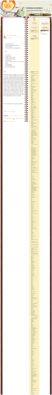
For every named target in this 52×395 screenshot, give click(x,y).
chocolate (32, 124)
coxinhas (32, 143)
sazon (31, 357)
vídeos (32, 387)
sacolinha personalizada (34, 348)
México (32, 271)
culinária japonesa (33, 150)
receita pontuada (33, 330)
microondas (32, 275)
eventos (32, 195)
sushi (31, 370)
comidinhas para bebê (33, 132)
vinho (31, 389)
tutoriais (32, 377)
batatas (32, 93)
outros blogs (32, 288)
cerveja (32, 121)
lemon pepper (32, 255)
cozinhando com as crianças (34, 144)
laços (31, 234)
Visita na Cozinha (33, 390)
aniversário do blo (33, 80)
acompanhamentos (33, 75)
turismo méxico (33, 376)
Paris (31, 301)
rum (31, 347)
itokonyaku (32, 232)
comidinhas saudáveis (33, 134)
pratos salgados (33, 312)
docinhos (32, 181)
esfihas (32, 193)
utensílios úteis (33, 381)
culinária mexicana (33, 152)
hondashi (32, 224)
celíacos (32, 120)
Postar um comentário (6, 116)
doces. (32, 180)
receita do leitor (33, 329)
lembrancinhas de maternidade (34, 244)
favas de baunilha (33, 201)
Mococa (32, 278)
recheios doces (33, 338)
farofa (32, 200)
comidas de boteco (33, 130)
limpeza (32, 260)
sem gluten (32, 360)
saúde (31, 356)
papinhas (32, 296)
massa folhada (32, 268)
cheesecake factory (33, 123)
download (32, 185)
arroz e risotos (32, 83)
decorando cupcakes (33, 162)
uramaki (32, 379)
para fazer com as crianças (34, 298)
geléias (32, 215)
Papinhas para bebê (33, 297)
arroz (31, 82)
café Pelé (32, 113)
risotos (32, 345)
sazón (31, 358)
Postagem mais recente (8, 118)
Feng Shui (32, 202)
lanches (32, 235)
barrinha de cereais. (33, 90)
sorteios (32, 367)
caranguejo (32, 116)
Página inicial (14, 119)
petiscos (32, 308)
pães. (31, 292)
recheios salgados (33, 339)
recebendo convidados (33, 328)
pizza (31, 309)
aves (31, 85)
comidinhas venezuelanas (34, 135)
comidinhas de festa (33, 131)
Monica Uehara (43, 31)
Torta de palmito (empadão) (11, 35)
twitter (32, 378)
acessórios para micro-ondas (34, 73)
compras (32, 136)
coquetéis (32, 142)
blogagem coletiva (33, 102)
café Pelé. (32, 114)
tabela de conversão (33, 371)
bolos (31, 105)
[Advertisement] (12, 27)
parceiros (32, 299)
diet (31, 174)
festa (31, 203)
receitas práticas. (33, 335)
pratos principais (33, 311)
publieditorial (32, 321)
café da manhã (32, 112)
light (31, 256)
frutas (31, 212)
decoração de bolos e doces (34, 161)
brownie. (32, 110)
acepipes (32, 72)
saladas (32, 350)
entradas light (32, 192)
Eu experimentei (33, 194)
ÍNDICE (32, 226)
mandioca (32, 266)
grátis (31, 219)
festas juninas (32, 206)
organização (32, 286)
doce (31, 175)
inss (31, 230)
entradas (32, 191)
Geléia (32, 214)
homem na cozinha (33, 222)
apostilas (32, 81)
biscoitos (32, 100)
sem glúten (32, 361)
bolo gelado (32, 104)
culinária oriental (33, 154)
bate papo (32, 95)
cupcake (32, 156)
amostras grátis (33, 79)
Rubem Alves (32, 346)
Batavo (32, 94)
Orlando (32, 287)
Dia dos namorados (33, 164)
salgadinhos (32, 351)
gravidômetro (32, 220)
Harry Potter (32, 221)
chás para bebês (33, 122)
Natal (31, 281)
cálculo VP (32, 115)
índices (32, 229)
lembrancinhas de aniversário (34, 242)
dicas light (32, 170)
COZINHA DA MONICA (34, 8)
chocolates (32, 125)
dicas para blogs (33, 171)
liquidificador (32, 261)
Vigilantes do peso (33, 388)
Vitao (31, 391)
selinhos (32, 359)
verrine (32, 385)
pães (31, 290)
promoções (32, 319)
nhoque (32, 282)
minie (31, 277)
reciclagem (32, 340)
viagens (32, 386)
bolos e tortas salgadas (9, 111)
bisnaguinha (32, 101)
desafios (32, 163)
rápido (32, 326)
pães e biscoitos (33, 291)
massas (32, 269)
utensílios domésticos (33, 380)
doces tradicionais (33, 179)
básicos (32, 91)
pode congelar (32, 310)
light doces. (32, 258)
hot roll (32, 225)
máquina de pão (33, 267)
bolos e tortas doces (33, 106)
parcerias (32, 300)
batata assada (32, 92)
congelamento (32, 141)
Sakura (32, 349)
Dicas (31, 166)
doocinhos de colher (33, 184)
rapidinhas (32, 325)
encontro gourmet (33, 190)
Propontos (32, 320)
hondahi (32, 223)
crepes (32, 146)
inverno (32, 231)
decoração (32, 160)
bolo (31, 103)
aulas (31, 84)
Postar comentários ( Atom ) (10, 121)
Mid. (31, 276)
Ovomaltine (32, 289)
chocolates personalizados (34, 126)
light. (31, 259)
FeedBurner (36, 36)
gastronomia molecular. (34, 213)
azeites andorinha (33, 86)
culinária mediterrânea (33, 151)
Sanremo (32, 355)
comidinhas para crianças (34, 133)
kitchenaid (32, 233)
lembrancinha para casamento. (34, 239)
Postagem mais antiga (19, 118)
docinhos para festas (33, 183)
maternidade (32, 270)
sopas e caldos (32, 365)
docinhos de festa (33, 182)
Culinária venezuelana (33, 155)
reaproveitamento (33, 327)
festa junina (32, 204)
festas (31, 205)
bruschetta (32, 111)
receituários (32, 337)
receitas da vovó (33, 331)
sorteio (32, 366)
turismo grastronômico (33, 375)
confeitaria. (32, 140)
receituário (32, 336)
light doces (32, 257)
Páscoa (32, 302)
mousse (32, 280)
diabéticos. (32, 165)
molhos (32, 279)
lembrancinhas (33, 241)
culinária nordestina (33, 153)
